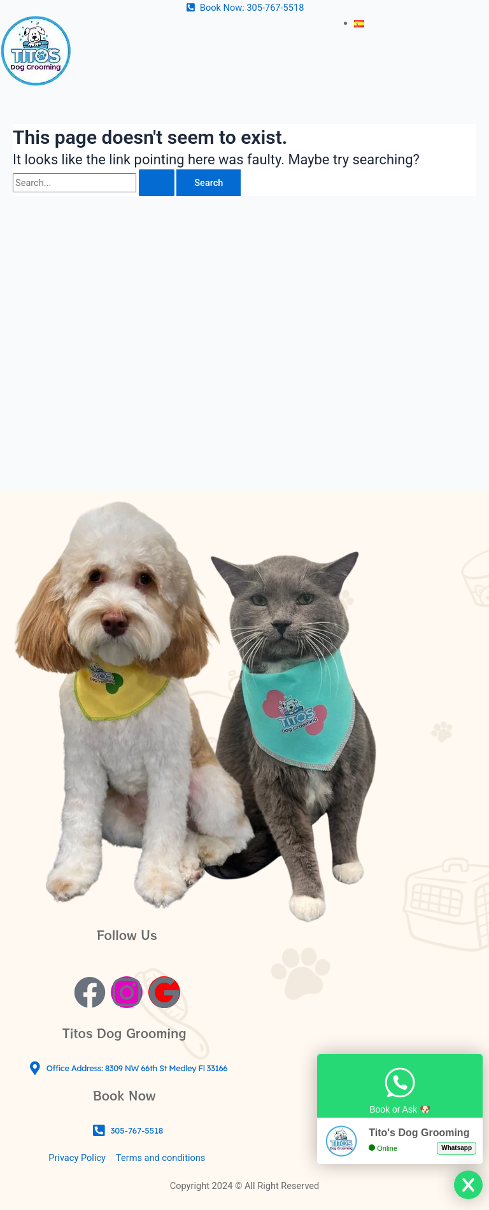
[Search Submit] (156, 183)
